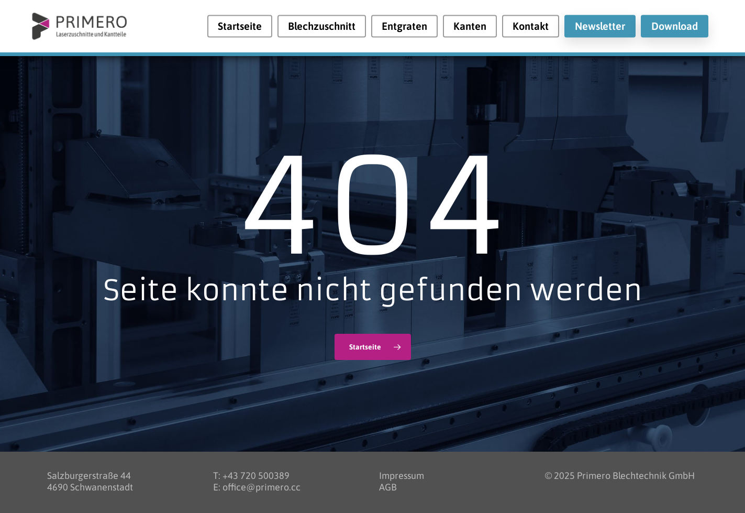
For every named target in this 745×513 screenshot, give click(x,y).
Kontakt (531, 26)
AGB (388, 487)
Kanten (469, 26)
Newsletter (600, 26)
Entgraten (404, 26)
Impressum (401, 475)
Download (674, 26)
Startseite (240, 26)
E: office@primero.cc (257, 487)
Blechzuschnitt (321, 26)
